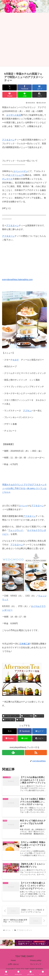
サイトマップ (35, 964)
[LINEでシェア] (24, 95)
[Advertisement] (24, 39)
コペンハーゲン (20, 171)
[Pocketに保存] (9, 95)
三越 (28, 644)
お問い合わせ (13, 964)
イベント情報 (27, 716)
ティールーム (8, 720)
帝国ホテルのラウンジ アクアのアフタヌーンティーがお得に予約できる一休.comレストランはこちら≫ (24, 488)
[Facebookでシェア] (24, 87)
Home (13, 960)
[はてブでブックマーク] (39, 87)
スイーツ (39, 716)
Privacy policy (35, 960)
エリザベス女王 (13, 115)
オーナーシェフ (15, 175)
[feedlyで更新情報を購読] (13, 752)
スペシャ (23, 505)
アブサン (27, 411)
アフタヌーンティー (11, 716)
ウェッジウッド (15, 530)
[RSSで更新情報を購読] (36, 752)
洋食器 (20, 720)
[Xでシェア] (9, 87)
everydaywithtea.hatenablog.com (17, 279)
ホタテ (16, 360)
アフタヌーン (8, 140)
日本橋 (22, 644)
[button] (39, 95)
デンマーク (7, 179)
